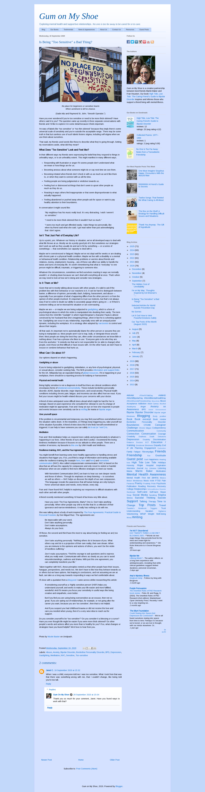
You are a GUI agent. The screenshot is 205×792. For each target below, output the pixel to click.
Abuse (49, 652)
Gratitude (160, 455)
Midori (129, 481)
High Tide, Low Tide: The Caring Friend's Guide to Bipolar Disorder (148, 121)
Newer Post (46, 760)
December (137, 269)
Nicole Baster (54, 636)
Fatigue (137, 452)
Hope (140, 465)
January (136, 356)
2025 (132, 246)
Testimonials (68, 30)
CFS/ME (147, 425)
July (134, 333)
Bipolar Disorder (68, 652)
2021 (132, 262)
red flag (84, 409)
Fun (148, 456)
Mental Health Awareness (146, 474)
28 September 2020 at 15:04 (86, 695)
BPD (107, 652)
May (134, 341)
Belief (151, 409)
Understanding (133, 511)
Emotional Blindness (144, 445)
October (136, 277)
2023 (132, 254)
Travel (162, 505)
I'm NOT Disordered (139, 531)
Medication (161, 471)
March (135, 348)
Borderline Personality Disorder (90, 652)
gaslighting (93, 309)
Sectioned (131, 492)
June (134, 337)
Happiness (154, 459)
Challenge (132, 427)
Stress (130, 498)
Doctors (139, 442)
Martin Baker (144, 471)
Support (132, 501)
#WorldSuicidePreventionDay (139, 401)
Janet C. (50, 670)
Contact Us (116, 30)
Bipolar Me (134, 556)
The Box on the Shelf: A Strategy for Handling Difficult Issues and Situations (151, 213)
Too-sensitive (82, 655)
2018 (132, 365)
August (135, 329)
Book (129, 419)
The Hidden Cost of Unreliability (140, 285)
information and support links (106, 370)
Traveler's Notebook (136, 508)
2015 (132, 377)
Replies (52, 690)
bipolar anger (105, 409)
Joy (146, 468)
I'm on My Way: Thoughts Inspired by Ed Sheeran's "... (144, 292)
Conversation (148, 433)
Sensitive (70, 655)
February (136, 352)
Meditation (55, 655)
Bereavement (161, 409)
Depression (116, 652)
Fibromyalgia (147, 452)
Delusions (162, 437)
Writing (137, 517)
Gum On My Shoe (61, 695)
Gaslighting (44, 655)
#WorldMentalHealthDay (155, 398)
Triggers (153, 508)
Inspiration (161, 465)
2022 (132, 258)
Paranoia (130, 484)
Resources (130, 30)
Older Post (115, 760)
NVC (63, 655)
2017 (132, 369)
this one (74, 445)
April (134, 345)
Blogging (143, 416)
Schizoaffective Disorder (156, 489)
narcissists (103, 323)
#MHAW (130, 395)
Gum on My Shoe (68, 16)
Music (146, 480)
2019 (132, 361)
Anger (143, 406)
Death (152, 437)
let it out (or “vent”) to (97, 427)
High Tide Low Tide (144, 462)
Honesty (130, 465)
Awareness (133, 409)
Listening (162, 468)
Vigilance (162, 511)
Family (129, 452)
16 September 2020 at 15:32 (67, 670)
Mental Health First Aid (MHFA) (142, 478)
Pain (164, 480)
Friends (160, 451)
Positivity (146, 484)
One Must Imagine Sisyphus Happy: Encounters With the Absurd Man (151, 173)
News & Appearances (86, 30)
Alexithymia (131, 407)
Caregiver (160, 425)
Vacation (149, 511)
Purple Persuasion (138, 588)
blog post (72, 580)
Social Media (140, 495)
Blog (43, 30)
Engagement (150, 448)
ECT (147, 442)
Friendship (134, 455)
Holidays (162, 462)
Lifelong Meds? (136, 558)
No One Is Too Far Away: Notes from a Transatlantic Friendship (147, 152)
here (78, 460)
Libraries (152, 468)
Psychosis (161, 483)
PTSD (158, 480)
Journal (140, 468)
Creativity (131, 436)
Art (164, 406)
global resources (90, 373)
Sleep (129, 495)
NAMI (152, 481)
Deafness (142, 437)
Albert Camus (153, 404)
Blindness (131, 416)
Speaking (153, 495)
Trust (163, 508)
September (137, 281)
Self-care (142, 492)
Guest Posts (144, 30)
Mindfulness (138, 481)
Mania (129, 471)
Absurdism (155, 401)
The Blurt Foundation (139, 611)
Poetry (138, 483)
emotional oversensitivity (69, 388)
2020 (132, 266)
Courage (162, 434)
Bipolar (130, 412)
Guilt (146, 460)
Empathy (158, 445)
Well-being (161, 514)
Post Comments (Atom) (86, 769)
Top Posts (147, 505)
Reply (48, 684)
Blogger (119, 786)
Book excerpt (143, 419)
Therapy (152, 501)
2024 (132, 250)
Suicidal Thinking (145, 497)
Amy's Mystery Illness (139, 576)
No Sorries (136, 312)
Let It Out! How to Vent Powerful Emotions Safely (144, 316)
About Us (103, 30)
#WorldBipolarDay (135, 398)
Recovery (151, 486)
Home (81, 760)
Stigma (162, 495)
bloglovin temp (136, 578)
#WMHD (162, 395)
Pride (153, 484)
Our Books (54, 30)
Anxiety (56, 652)
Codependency (159, 428)
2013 (132, 384)
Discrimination (159, 439)
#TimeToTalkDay (146, 395)
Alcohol (163, 404)
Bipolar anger (160, 413)
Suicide (162, 497)
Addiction (142, 403)
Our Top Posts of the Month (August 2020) (144, 323)
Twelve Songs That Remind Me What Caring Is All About (151, 199)
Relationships (140, 489)
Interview (131, 468)
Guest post (135, 459)
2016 (132, 373)
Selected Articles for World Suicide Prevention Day (143, 306)
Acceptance (132, 403)
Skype (163, 492)
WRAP (143, 514)
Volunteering (132, 514)
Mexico (163, 478)
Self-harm (154, 492)
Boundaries (133, 425)
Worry (129, 518)
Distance (130, 442)
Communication (135, 430)
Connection (133, 433)
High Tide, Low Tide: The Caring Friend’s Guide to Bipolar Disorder (146, 96)
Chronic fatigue (145, 428)
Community (161, 431)
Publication (132, 486)
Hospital (149, 465)
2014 (132, 380)
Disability (146, 440)
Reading (142, 486)
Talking (143, 501)
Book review (159, 419)
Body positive (159, 416)
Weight (151, 514)
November (137, 273)
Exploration (162, 448)
